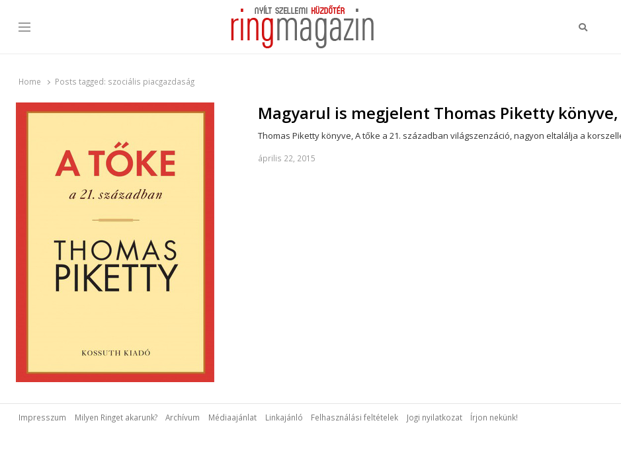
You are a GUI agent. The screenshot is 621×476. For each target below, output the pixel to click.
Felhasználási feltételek (354, 417)
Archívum (182, 417)
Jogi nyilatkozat (434, 417)
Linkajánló (284, 417)
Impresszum (42, 417)
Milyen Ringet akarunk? (116, 417)
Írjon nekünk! (494, 417)
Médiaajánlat (232, 417)
